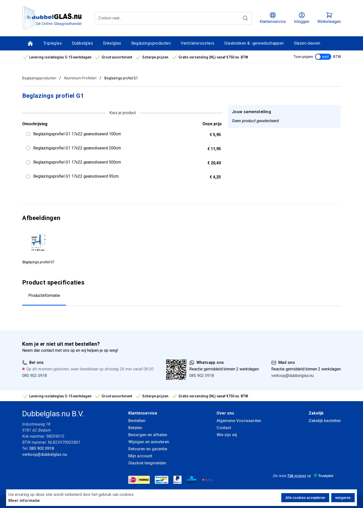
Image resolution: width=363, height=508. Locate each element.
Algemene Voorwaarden (239, 420)
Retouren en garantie (147, 449)
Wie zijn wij (227, 434)
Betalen (135, 427)
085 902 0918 (34, 375)
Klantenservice (142, 413)
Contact (224, 427)
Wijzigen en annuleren (148, 441)
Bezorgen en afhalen (147, 434)
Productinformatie (44, 295)
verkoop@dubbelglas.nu (292, 375)
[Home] (30, 43)
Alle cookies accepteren (305, 498)
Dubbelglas (82, 43)
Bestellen (136, 420)
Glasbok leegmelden (147, 463)
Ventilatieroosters (197, 43)
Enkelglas (112, 43)
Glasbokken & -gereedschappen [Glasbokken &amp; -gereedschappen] (254, 43)
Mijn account (140, 456)
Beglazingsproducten (151, 43)
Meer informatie (24, 500)
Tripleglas (52, 43)
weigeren (343, 498)
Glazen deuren (307, 43)
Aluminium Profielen (80, 78)
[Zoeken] (245, 18)
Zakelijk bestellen (325, 420)
